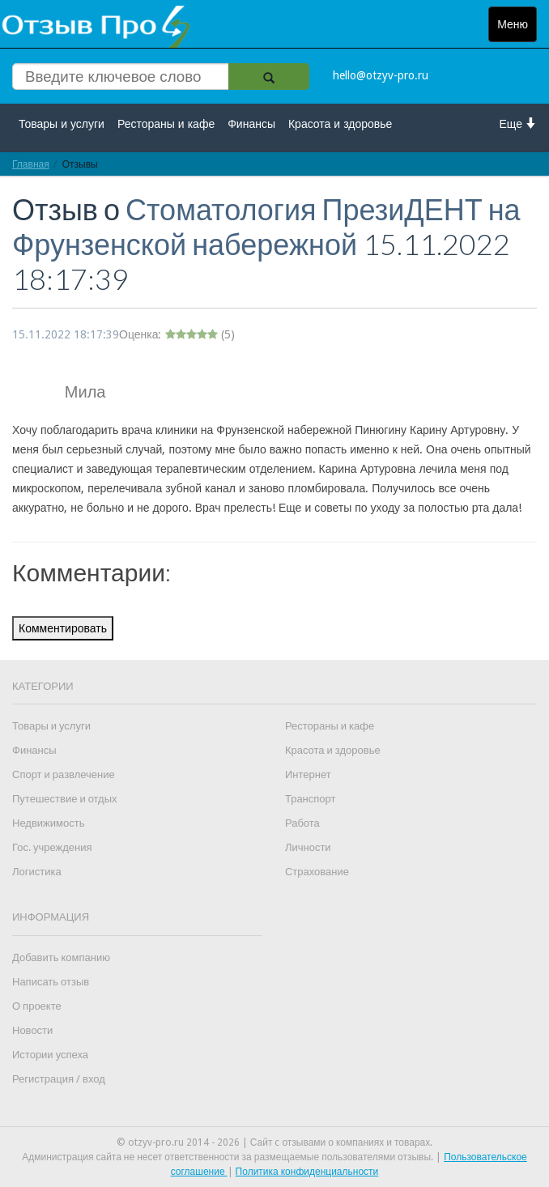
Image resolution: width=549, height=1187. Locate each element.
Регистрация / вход (58, 1079)
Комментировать (63, 628)
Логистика (37, 872)
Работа (302, 823)
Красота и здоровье (340, 123)
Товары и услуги (61, 123)
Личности (308, 847)
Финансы (251, 123)
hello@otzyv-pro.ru (380, 75)
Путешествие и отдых (64, 799)
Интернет (308, 774)
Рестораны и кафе (166, 123)
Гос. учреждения (52, 847)
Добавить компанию (61, 957)
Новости (32, 1030)
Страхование (317, 872)
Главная (30, 164)
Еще (519, 123)
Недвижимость (48, 823)
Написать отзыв (50, 982)
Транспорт (310, 799)
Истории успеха (50, 1055)
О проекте (37, 1006)
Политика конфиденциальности (307, 1171)
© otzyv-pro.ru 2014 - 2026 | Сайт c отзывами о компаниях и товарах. (275, 1142)
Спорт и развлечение (63, 774)
